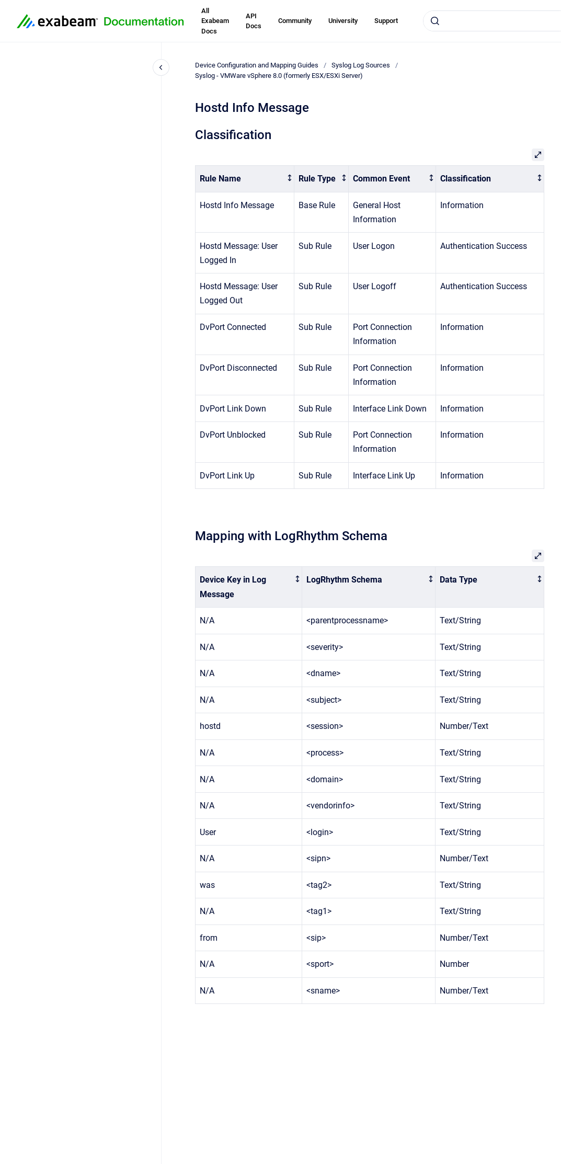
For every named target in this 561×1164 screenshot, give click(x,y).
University (343, 21)
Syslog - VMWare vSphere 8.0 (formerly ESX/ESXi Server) (279, 75)
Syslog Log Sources (360, 65)
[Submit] (435, 21)
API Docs (253, 21)
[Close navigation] (161, 67)
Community (295, 21)
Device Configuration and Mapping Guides (256, 65)
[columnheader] (245, 179)
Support (386, 21)
